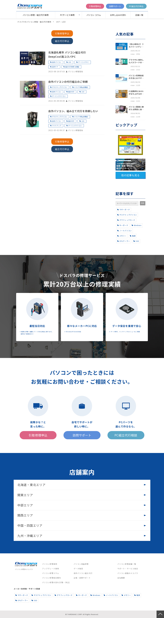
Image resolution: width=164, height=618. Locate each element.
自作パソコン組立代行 (83, 573)
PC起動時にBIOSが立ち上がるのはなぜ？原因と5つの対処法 (136, 92)
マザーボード (123, 209)
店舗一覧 (139, 14)
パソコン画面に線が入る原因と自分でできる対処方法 (136, 108)
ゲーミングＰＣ (83, 62)
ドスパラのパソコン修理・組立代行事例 (34, 22)
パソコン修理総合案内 (51, 578)
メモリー (121, 236)
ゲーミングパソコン (59, 96)
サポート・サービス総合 (127, 568)
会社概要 (121, 578)
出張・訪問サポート (82, 578)
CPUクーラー (123, 241)
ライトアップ (56, 126)
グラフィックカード (126, 220)
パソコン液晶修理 (81, 564)
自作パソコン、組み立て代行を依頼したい (73, 111)
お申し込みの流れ (118, 14)
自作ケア (55, 67)
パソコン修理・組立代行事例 (36, 14)
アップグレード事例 (50, 568)
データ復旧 (78, 568)
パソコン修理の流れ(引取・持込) (56, 582)
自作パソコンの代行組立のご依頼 (68, 81)
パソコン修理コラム (50, 573)
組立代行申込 (62, 41)
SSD (136, 241)
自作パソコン (56, 62)
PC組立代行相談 (126, 435)
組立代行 (71, 92)
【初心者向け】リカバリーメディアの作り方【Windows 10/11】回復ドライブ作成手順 (136, 45)
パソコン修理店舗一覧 (126, 564)
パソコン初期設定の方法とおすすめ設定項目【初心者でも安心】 (136, 76)
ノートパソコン (124, 230)
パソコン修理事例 (49, 564)
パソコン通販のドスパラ (127, 573)
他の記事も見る (130, 175)
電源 (133, 236)
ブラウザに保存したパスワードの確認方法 (136, 61)
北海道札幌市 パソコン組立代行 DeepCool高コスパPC (68, 54)
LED (69, 62)
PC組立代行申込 (136, 6)
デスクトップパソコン (59, 87)
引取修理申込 (95, 6)
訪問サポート (115, 6)
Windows (137, 225)
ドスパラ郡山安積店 (81, 87)
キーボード (122, 225)
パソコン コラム (93, 14)
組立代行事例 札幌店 (72, 67)
